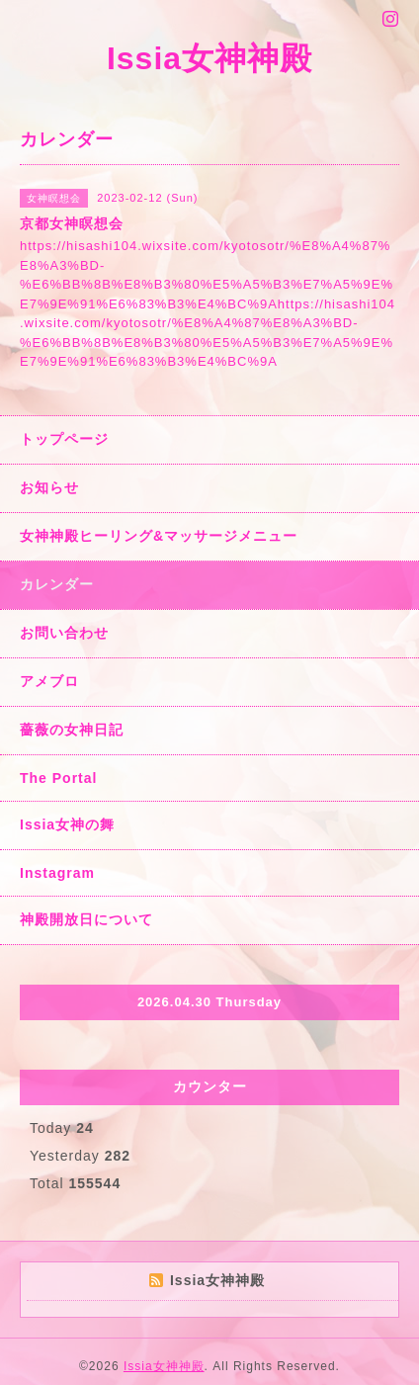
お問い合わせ (64, 633)
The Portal (58, 778)
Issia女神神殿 (209, 58)
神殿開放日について (86, 919)
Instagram (57, 873)
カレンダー (57, 584)
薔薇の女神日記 (72, 729)
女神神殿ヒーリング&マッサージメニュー (158, 536)
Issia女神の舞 (67, 824)
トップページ (64, 439)
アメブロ (49, 681)
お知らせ (49, 487)
